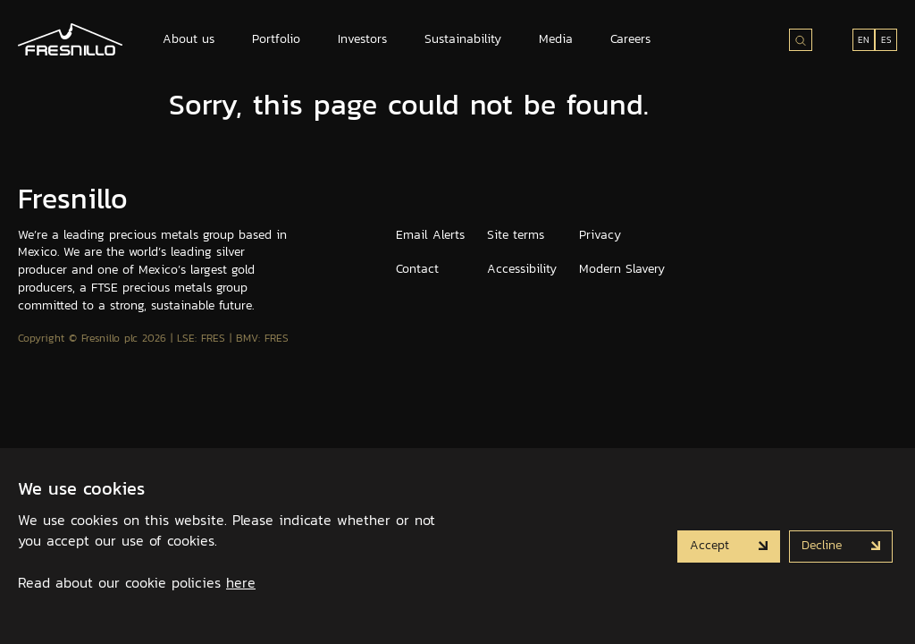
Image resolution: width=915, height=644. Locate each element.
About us (188, 38)
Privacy (600, 234)
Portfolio (276, 38)
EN (863, 40)
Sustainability (462, 38)
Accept (712, 545)
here (241, 582)
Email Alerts (430, 234)
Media (556, 38)
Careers (630, 38)
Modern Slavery (622, 268)
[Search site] (800, 40)
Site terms (515, 234)
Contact (417, 268)
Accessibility (522, 268)
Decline (824, 545)
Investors (362, 38)
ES (886, 40)
